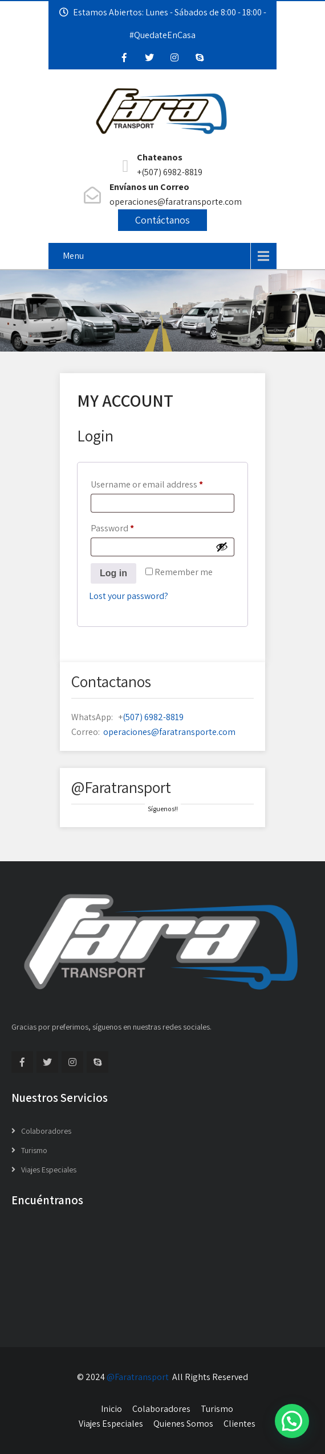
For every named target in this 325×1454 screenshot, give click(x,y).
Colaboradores (46, 1131)
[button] (292, 1421)
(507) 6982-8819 (153, 717)
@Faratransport (138, 1377)
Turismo (34, 1150)
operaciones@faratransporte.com (169, 732)
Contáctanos (162, 219)
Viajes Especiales (48, 1169)
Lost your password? (128, 596)
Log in (113, 573)
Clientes (239, 1424)
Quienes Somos (183, 1424)
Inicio (111, 1409)
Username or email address (162, 483)
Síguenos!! (163, 808)
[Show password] (222, 546)
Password (130, 526)
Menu (73, 256)
